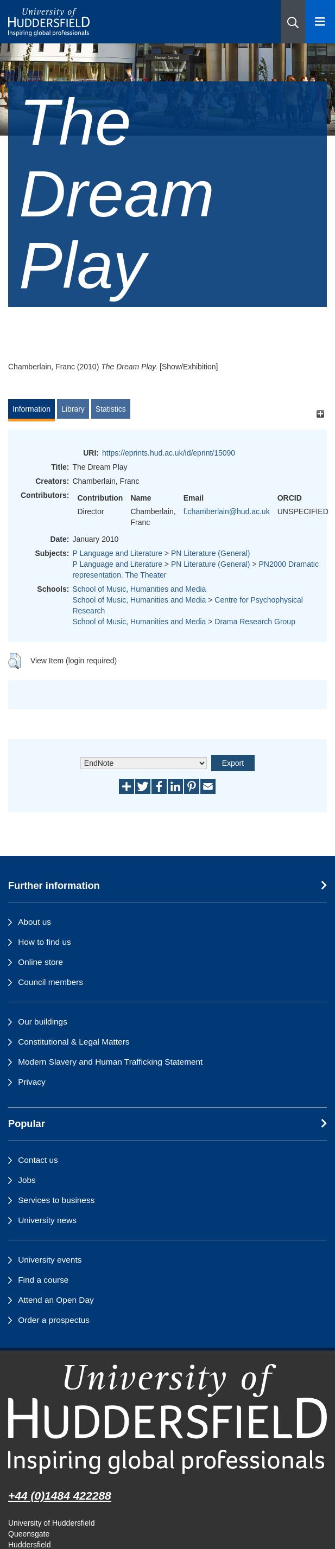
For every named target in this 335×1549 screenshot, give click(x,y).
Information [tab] (31, 409)
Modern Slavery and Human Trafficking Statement (110, 1061)
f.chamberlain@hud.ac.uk (227, 511)
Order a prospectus (54, 1319)
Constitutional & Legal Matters (73, 1041)
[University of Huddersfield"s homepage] (167, 1419)
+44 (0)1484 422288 (59, 1495)
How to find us (44, 941)
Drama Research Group (254, 621)
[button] (293, 21)
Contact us (38, 1159)
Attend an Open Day (55, 1299)
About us (34, 921)
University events (49, 1259)
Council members (50, 982)
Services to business (56, 1200)
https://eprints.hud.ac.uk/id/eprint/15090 (168, 453)
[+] (320, 414)
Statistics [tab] (111, 409)
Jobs (27, 1180)
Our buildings (42, 1021)
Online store (40, 961)
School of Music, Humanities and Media (139, 589)
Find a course (43, 1279)
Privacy (31, 1081)
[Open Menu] (320, 21)
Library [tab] (73, 409)
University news (47, 1220)
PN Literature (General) (210, 553)
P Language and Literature (117, 553)
